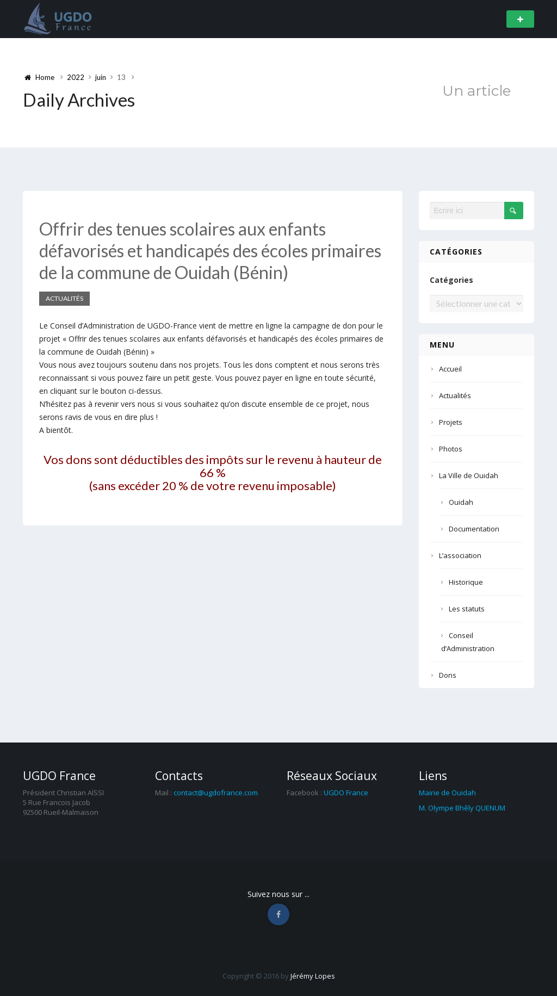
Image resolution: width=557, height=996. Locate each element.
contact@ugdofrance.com (216, 792)
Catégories (451, 280)
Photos (450, 449)
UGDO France (346, 792)
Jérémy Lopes (312, 976)
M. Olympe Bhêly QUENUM (462, 808)
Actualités (64, 298)
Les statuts (467, 609)
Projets (450, 422)
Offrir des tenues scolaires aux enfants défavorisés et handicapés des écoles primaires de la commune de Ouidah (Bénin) (210, 250)
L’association (460, 555)
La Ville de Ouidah (468, 475)
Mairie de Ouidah (447, 792)
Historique (466, 582)
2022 (75, 77)
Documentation (474, 529)
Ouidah (461, 502)
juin (100, 77)
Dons (447, 675)
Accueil (450, 369)
